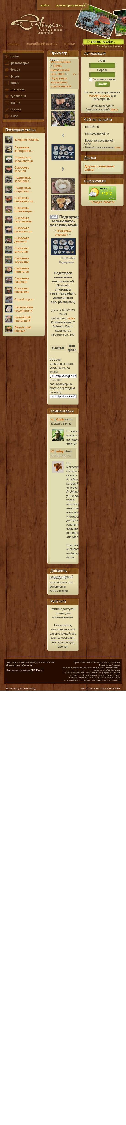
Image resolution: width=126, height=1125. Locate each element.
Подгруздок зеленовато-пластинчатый (61, 82)
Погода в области (102, 202)
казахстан (14, 90)
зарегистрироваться (70, 5)
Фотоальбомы (61, 61)
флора (12, 70)
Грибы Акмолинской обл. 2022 (60, 70)
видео (11, 83)
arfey (71, 318)
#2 (52, 451)
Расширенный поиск (109, 46)
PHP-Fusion (37, 670)
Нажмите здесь (99, 95)
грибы (12, 56)
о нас (11, 116)
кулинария (15, 96)
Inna (118, 147)
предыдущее (64, 230)
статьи (12, 103)
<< (74, 74)
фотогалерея (16, 63)
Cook (60, 419)
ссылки (12, 109)
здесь (114, 109)
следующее (61, 234)
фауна (12, 76)
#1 (52, 419)
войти (45, 5)
